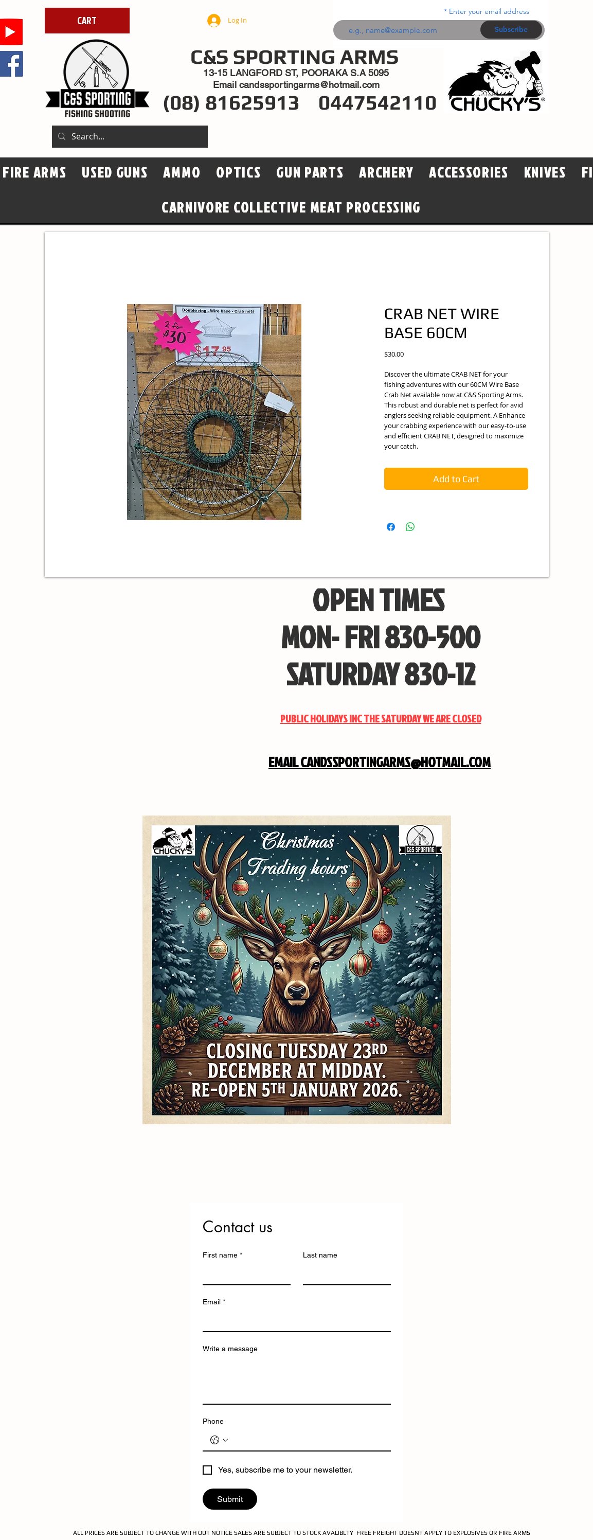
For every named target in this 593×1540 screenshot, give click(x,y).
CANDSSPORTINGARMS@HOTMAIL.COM (395, 762)
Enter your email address (489, 11)
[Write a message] (297, 1380)
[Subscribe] (511, 30)
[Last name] (344, 1274)
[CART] (87, 20)
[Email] (294, 1321)
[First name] (243, 1274)
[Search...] (128, 137)
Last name (320, 1255)
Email (214, 1302)
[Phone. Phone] (307, 1440)
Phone (213, 1421)
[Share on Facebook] (391, 527)
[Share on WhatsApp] (410, 527)
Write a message (230, 1348)
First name (222, 1255)
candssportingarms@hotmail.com (309, 84)
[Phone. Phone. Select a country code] (219, 1440)
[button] (238, 172)
